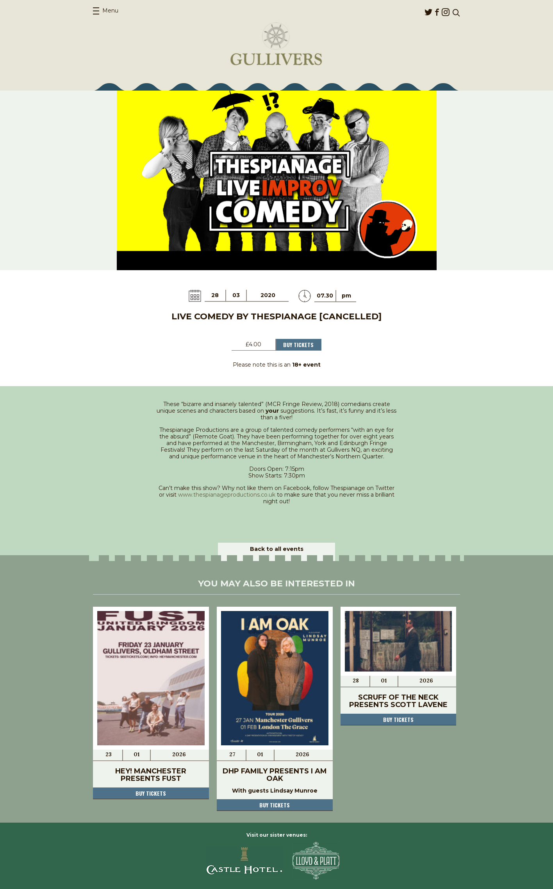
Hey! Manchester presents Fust (150, 775)
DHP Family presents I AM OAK (275, 775)
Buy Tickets (298, 344)
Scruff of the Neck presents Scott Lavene (398, 701)
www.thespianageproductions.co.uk (226, 494)
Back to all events (276, 548)
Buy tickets (151, 793)
